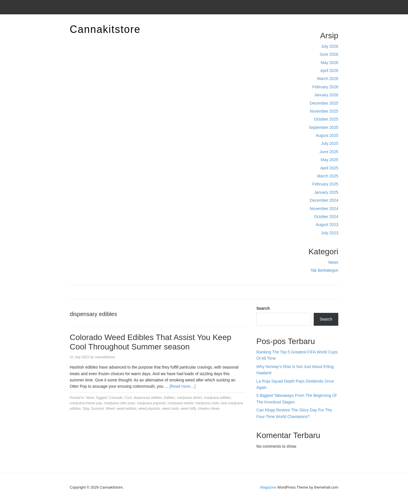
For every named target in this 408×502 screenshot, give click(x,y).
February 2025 (325, 184)
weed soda (170, 409)
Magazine (268, 487)
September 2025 (323, 127)
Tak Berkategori (324, 270)
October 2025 (326, 119)
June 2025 (329, 151)
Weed (110, 409)
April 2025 (329, 168)
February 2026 (325, 87)
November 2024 (324, 208)
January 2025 (326, 192)
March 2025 (327, 176)
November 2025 (324, 111)
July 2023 (329, 233)
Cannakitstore (105, 29)
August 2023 (327, 224)
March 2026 (327, 78)
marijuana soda (207, 403)
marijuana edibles (217, 398)
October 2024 (326, 216)
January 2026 (326, 95)
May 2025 (329, 159)
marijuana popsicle (151, 403)
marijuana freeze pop (86, 403)
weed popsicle (149, 409)
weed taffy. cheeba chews (200, 409)
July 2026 (329, 46)
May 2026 (329, 62)
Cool (128, 398)
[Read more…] (182, 386)
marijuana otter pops (119, 403)
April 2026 (329, 70)
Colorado (116, 398)
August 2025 (327, 135)
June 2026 (329, 54)
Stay (86, 409)
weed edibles (127, 409)
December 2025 (324, 103)
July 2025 (329, 143)
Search (263, 308)
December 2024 (324, 200)
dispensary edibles (147, 398)
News (333, 262)
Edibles (169, 398)
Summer (97, 409)
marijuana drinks (189, 398)
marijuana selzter (180, 403)
